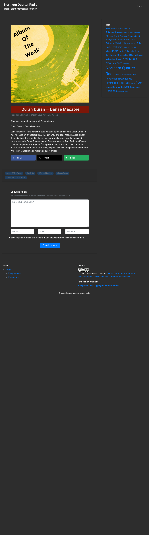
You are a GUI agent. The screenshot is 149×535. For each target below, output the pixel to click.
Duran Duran (63, 173)
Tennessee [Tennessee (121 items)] (135, 87)
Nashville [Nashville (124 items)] (134, 55)
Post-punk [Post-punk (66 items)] (120, 75)
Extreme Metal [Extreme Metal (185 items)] (113, 43)
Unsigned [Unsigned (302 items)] (111, 91)
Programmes (14, 273)
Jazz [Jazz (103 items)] (108, 55)
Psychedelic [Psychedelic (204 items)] (125, 78)
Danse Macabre (46, 173)
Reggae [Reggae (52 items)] (132, 83)
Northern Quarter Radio (20, 5)
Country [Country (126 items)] (123, 36)
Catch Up (30, 173)
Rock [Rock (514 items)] (139, 82)
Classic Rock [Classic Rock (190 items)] (112, 36)
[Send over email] (76, 158)
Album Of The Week (14, 173)
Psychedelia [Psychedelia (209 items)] (112, 78)
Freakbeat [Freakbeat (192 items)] (117, 47)
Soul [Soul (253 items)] (126, 86)
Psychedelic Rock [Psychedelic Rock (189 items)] (115, 82)
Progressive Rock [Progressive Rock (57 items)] (130, 75)
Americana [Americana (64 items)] (123, 33)
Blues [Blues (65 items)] (130, 33)
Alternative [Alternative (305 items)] (112, 32)
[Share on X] (49, 158)
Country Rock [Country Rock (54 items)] (110, 40)
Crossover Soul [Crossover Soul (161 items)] (123, 39)
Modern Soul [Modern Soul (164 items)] (123, 55)
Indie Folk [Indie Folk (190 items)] (124, 51)
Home (139, 6)
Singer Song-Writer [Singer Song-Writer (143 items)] (115, 87)
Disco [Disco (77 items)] (133, 40)
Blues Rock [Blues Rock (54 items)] (136, 33)
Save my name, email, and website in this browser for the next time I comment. (48, 237)
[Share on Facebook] (23, 158)
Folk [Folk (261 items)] (123, 43)
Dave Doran (42, 115)
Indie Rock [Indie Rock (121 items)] (134, 51)
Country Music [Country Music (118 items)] (134, 36)
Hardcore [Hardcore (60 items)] (126, 47)
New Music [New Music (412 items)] (130, 59)
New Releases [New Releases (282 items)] (114, 63)
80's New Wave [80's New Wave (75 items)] (111, 29)
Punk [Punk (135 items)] (127, 83)
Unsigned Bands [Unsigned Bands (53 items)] (122, 91)
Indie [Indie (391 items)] (115, 51)
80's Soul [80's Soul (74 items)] (121, 29)
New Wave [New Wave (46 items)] (126, 63)
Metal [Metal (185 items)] (113, 55)
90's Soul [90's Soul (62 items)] (128, 29)
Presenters (13, 277)
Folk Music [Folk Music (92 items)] (131, 43)
